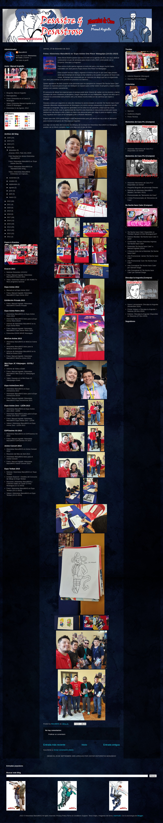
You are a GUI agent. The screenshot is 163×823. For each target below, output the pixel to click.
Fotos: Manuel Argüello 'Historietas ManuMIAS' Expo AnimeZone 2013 (19, 399)
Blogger (140, 816)
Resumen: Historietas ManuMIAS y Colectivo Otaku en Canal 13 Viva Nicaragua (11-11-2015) (19, 484)
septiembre (13, 184)
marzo (11, 197)
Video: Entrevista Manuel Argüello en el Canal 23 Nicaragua (20, 104)
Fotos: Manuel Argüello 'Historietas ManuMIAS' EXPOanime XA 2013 (19, 440)
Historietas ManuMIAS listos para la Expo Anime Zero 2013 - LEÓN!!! (21, 415)
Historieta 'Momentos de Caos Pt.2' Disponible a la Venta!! (140, 184)
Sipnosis (130, 111)
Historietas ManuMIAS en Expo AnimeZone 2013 (18, 390)
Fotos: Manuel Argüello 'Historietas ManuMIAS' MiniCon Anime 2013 (19, 357)
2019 (9, 211)
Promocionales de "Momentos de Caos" (142, 195)
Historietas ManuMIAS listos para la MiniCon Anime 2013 (19, 348)
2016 (9, 220)
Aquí (67, 127)
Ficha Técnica (132, 117)
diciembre (13, 150)
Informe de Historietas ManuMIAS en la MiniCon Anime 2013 (20, 352)
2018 (9, 214)
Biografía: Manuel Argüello (16, 93)
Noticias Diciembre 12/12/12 (16, 272)
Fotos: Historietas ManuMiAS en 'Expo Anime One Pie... (23, 162)
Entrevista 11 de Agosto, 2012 (17, 108)
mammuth (117, 816)
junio (11, 191)
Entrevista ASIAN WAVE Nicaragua (19, 333)
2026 (9, 138)
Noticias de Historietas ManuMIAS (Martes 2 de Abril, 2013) (140, 191)
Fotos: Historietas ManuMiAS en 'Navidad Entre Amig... (20, 168)
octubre (12, 181)
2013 (9, 230)
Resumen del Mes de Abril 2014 (18, 454)
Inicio (84, 744)
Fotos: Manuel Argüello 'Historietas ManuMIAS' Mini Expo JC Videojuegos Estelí (20, 373)
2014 (9, 227)
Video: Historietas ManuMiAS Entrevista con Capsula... (19, 173)
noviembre (13, 178)
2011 (9, 237)
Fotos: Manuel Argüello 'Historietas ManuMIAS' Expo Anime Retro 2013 (19, 329)
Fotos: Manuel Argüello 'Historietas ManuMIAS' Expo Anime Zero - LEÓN (20, 420)
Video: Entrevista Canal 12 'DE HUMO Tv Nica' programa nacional (21, 281)
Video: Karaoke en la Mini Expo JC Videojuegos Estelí (19, 379)
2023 (9, 147)
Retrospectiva (11, 96)
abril (11, 194)
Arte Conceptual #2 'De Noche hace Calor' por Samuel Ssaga (140, 271)
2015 (9, 224)
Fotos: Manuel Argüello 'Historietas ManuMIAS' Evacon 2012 (19, 276)
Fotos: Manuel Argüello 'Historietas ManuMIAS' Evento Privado (19, 305)
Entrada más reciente (54, 744)
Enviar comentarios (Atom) (63, 750)
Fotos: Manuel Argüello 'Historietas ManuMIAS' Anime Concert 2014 (19, 463)
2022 (9, 201)
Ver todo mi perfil (22, 60)
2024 (9, 144)
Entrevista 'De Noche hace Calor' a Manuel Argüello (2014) (140, 247)
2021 (9, 204)
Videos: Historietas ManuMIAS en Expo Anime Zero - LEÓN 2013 (20, 424)
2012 (9, 233)
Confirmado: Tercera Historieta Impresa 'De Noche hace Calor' (141, 243)
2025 (9, 141)
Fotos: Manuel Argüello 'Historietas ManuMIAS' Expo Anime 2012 (19, 294)
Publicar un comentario (56, 734)
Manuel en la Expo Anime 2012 (17, 290)
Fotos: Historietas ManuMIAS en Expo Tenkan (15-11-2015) (20, 489)
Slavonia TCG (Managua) (136, 79)
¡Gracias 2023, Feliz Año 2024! (20, 153)
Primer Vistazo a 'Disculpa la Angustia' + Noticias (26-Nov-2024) (142, 310)
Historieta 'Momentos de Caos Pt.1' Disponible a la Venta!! (140, 150)
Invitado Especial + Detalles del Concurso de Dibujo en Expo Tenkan (21, 478)
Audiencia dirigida (134, 114)
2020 (9, 208)
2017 (9, 217)
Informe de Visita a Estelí (15, 369)
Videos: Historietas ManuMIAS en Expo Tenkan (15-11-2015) (20, 494)
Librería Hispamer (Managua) (138, 76)
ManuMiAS (22, 52)
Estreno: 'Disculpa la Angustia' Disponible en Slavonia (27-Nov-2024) (142, 315)
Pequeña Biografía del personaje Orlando (142, 188)
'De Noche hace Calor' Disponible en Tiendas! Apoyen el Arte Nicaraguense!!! (142, 233)
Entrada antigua (111, 744)
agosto (12, 188)
